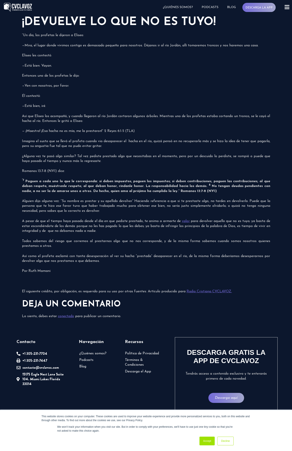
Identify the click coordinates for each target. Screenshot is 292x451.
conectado (65, 316)
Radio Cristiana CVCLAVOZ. (203, 291)
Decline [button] (225, 441)
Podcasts (211, 7)
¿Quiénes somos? (179, 7)
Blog (232, 7)
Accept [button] (207, 441)
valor (185, 221)
